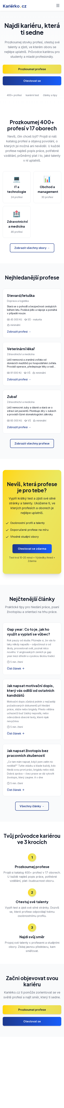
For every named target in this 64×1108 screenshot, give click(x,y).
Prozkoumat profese (32, 69)
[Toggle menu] (57, 5)
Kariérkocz (14, 5)
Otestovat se (32, 81)
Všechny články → (32, 806)
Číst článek (16, 668)
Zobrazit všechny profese (32, 443)
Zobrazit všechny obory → (32, 248)
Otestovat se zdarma (32, 548)
